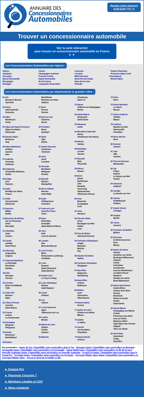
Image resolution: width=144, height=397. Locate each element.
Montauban (118, 164)
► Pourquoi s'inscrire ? (21, 375)
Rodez (8, 214)
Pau (79, 251)
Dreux (44, 122)
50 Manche (44, 337)
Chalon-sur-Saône (86, 312)
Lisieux (8, 236)
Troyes (8, 194)
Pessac (44, 174)
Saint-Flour (10, 246)
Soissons (9, 112)
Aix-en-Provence (13, 221)
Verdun (80, 144)
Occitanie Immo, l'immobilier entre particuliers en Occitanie (43, 355)
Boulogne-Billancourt (123, 257)
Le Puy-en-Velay (49, 278)
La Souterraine (12, 318)
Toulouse (45, 152)
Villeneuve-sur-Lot (50, 312)
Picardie (78, 84)
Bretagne (7, 84)
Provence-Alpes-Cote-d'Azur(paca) (120, 74)
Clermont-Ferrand (85, 236)
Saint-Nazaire (47, 288)
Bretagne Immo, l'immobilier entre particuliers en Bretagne (105, 347)
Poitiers (117, 203)
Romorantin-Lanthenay (52, 256)
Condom (45, 162)
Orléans (45, 295)
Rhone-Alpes (117, 79)
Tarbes (80, 258)
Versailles (118, 132)
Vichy (8, 122)
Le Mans (81, 322)
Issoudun (45, 204)
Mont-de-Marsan (49, 246)
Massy (116, 245)
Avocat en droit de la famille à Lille (43, 357)
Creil (79, 206)
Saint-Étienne (47, 271)
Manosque (10, 132)
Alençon (81, 214)
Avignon (117, 186)
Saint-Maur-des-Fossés (124, 324)
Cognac (9, 256)
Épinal (116, 218)
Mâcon (80, 315)
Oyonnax (9, 102)
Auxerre (117, 225)
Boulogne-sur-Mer (86, 223)
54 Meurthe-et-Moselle (85, 131)
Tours (44, 214)
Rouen (116, 110)
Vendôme (45, 258)
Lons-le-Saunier (49, 236)
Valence (45, 102)
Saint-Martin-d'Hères (51, 226)
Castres (117, 156)
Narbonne (10, 204)
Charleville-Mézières (15, 171)
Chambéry (82, 332)
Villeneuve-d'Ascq (85, 194)
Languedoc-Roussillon (49, 84)
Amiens (117, 147)
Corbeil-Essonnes (121, 240)
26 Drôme (7, 342)
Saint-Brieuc (11, 308)
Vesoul (80, 305)
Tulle (7, 288)
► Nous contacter (17, 387)
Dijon (7, 298)
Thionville (82, 164)
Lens (79, 229)
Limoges (117, 211)
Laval (79, 127)
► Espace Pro (14, 369)
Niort (115, 139)
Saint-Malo (46, 194)
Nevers (80, 171)
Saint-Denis (118, 303)
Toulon (116, 179)
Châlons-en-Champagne (88, 107)
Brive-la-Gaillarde (13, 285)
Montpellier (46, 184)
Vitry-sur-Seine (120, 329)
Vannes (80, 154)
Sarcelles (117, 341)
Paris (115, 100)
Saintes (8, 268)
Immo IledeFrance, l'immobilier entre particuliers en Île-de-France (99, 350)
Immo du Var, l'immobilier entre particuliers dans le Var (46, 347)
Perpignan (82, 266)
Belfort (116, 232)
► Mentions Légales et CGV (24, 381)
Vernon (44, 112)
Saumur (45, 332)
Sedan (8, 174)
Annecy (81, 339)
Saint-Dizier (82, 119)
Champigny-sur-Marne (124, 311)
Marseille (9, 226)
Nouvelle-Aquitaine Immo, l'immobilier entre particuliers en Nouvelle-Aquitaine (41, 352)
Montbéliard (11, 337)
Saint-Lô (81, 100)
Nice (7, 154)
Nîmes (44, 142)
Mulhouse (82, 285)
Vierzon (8, 278)
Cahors (44, 302)
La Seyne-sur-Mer (121, 176)
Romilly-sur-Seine (13, 191)
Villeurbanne (83, 298)
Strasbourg (82, 275)
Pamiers (9, 184)
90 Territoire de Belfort (121, 230)
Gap (7, 142)
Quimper (45, 132)
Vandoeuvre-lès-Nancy (88, 137)
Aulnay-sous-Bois (121, 290)
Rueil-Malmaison (121, 281)
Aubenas (9, 164)
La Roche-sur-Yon (122, 193)
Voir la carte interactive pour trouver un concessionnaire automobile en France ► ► (72, 51)
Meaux (116, 119)
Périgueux (10, 327)
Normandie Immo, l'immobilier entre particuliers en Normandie (33, 350)
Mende (44, 320)
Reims (80, 110)
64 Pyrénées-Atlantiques (86, 241)
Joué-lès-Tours (48, 211)
